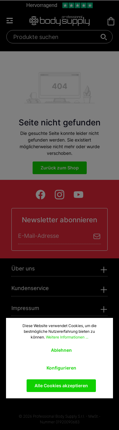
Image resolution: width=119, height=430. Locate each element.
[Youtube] (78, 194)
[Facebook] (40, 194)
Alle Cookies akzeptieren (61, 385)
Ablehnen (61, 350)
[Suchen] (104, 36)
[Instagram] (59, 194)
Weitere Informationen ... (67, 337)
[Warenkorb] (111, 21)
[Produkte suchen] (56, 36)
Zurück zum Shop (60, 167)
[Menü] (12, 20)
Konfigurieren (61, 367)
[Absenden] (97, 236)
